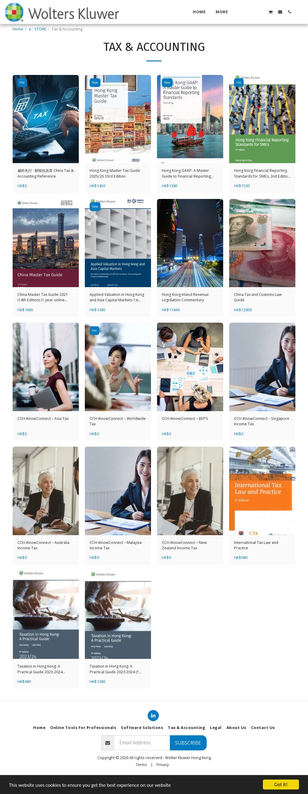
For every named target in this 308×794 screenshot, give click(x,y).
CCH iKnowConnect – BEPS (185, 434)
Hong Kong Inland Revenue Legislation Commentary (186, 312)
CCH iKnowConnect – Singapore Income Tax (262, 436)
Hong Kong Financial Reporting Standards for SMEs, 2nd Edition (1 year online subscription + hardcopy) (261, 188)
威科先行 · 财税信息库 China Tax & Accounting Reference (45, 188)
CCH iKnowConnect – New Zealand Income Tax (185, 561)
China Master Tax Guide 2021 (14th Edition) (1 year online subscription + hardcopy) (43, 313)
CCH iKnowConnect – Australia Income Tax (44, 561)
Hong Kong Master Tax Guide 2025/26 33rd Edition (116, 188)
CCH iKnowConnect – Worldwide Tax (108, 436)
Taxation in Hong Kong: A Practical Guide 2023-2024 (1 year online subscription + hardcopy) (115, 685)
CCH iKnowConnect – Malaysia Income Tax (116, 561)
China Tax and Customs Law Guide (259, 312)
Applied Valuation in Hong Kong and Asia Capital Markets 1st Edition (118, 313)
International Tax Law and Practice (257, 561)
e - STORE (37, 29)
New (95, 98)
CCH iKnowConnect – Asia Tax (43, 434)
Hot (22, 98)
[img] (46, 134)
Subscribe (188, 758)
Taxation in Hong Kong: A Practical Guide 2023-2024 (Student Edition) (40, 685)
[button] (252, 12)
